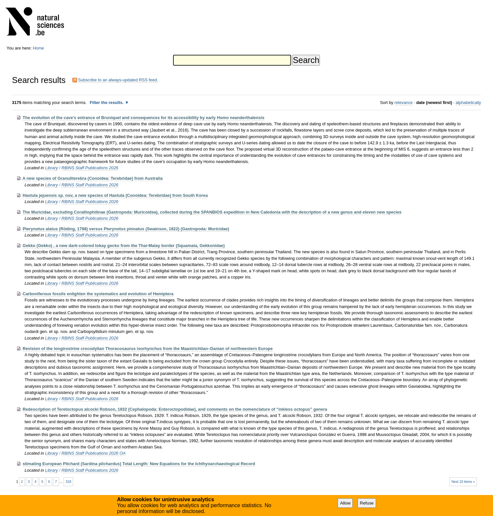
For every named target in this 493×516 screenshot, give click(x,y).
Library (51, 167)
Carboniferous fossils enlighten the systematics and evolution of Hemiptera (98, 293)
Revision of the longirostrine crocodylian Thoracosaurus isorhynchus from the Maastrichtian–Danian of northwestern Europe (148, 348)
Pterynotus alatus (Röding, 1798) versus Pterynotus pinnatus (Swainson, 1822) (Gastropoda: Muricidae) (126, 228)
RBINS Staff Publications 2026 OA (93, 453)
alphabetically (468, 102)
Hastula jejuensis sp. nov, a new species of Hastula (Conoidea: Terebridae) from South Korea (115, 195)
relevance (403, 102)
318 (68, 482)
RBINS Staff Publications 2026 (89, 167)
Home (38, 48)
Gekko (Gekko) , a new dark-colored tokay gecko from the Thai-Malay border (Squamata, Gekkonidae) (124, 245)
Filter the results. (107, 102)
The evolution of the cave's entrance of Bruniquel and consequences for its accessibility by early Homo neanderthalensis (144, 117)
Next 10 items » (463, 482)
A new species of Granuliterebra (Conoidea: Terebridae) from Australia (92, 178)
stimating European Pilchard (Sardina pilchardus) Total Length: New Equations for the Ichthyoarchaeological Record (139, 463)
